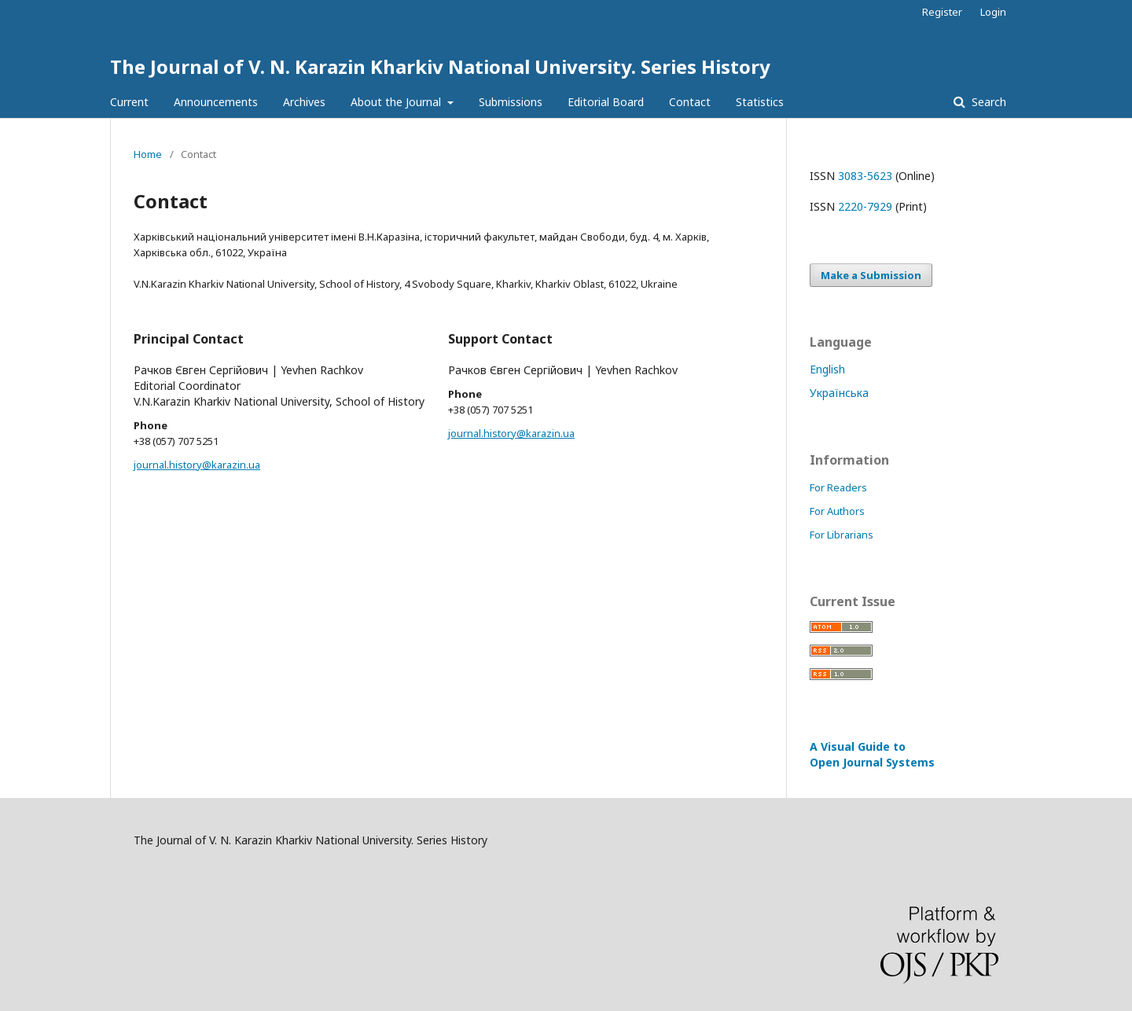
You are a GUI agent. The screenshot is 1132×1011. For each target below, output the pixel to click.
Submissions (510, 101)
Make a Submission (871, 275)
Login (993, 12)
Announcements (216, 101)
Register (942, 12)
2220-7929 (865, 206)
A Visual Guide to (872, 754)
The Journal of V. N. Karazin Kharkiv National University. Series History (440, 66)
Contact (690, 101)
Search (987, 101)
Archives (304, 101)
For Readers (838, 487)
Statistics (760, 101)
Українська (839, 392)
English (827, 369)
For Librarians (841, 535)
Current (129, 101)
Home (148, 154)
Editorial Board (606, 101)
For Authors (837, 511)
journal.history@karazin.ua (197, 465)
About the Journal (397, 101)
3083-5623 (865, 175)
